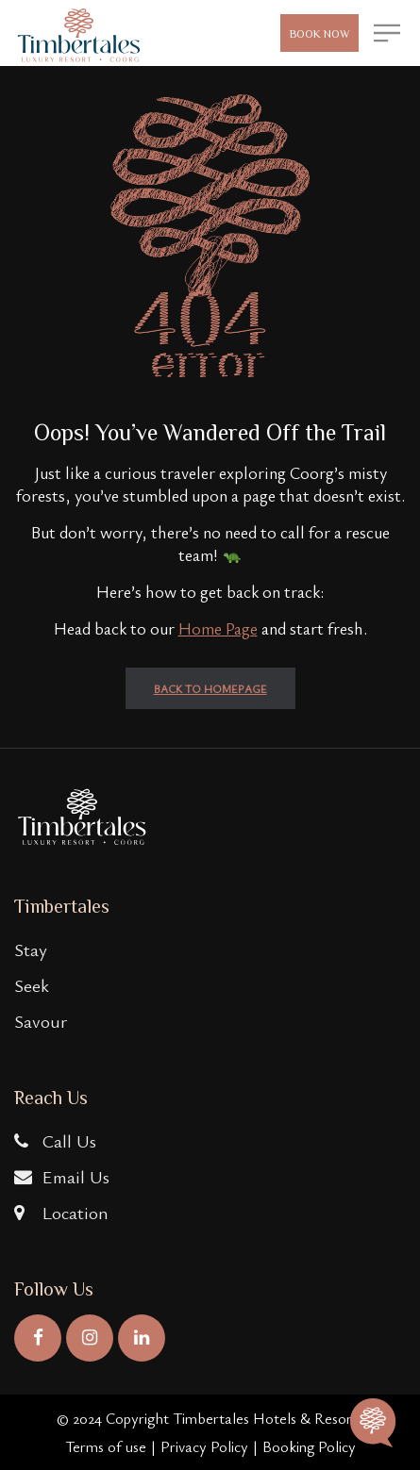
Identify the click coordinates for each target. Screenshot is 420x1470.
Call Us (55, 1140)
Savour (40, 1020)
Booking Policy (309, 1446)
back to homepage (210, 688)
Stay (30, 949)
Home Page (218, 628)
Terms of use (105, 1446)
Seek (31, 985)
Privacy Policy (204, 1446)
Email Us (61, 1176)
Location (61, 1212)
